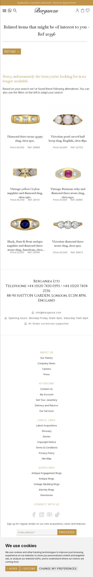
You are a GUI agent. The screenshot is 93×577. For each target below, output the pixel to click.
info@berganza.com (48, 312)
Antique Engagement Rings (47, 473)
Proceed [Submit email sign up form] (67, 532)
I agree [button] (12, 568)
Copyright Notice (46, 442)
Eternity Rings (46, 489)
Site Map (46, 458)
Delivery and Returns (46, 405)
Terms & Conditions (47, 447)
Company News (46, 363)
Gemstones (46, 495)
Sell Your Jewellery (46, 399)
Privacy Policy (46, 453)
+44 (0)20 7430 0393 (43, 286)
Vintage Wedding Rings (46, 484)
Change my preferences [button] (58, 568)
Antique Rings (46, 478)
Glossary (46, 431)
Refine (11, 51)
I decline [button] (28, 568)
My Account (46, 394)
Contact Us (46, 388)
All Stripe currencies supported (48, 323)
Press (46, 374)
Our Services (46, 410)
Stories (46, 436)
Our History (46, 357)
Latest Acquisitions (46, 425)
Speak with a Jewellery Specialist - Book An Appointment (46, 2)
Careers (46, 368)
